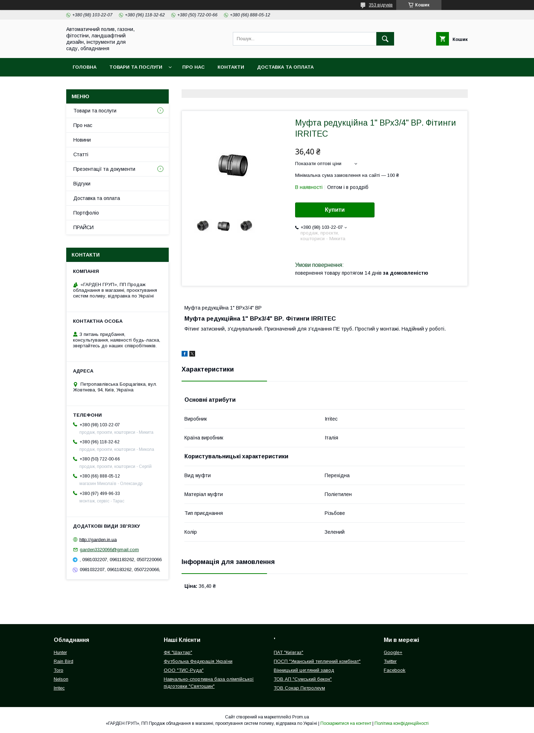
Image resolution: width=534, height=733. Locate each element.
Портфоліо (86, 213)
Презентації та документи (104, 169)
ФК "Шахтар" (178, 652)
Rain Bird (63, 661)
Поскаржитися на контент (345, 723)
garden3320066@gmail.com (109, 549)
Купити (335, 210)
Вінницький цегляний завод (304, 670)
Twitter (390, 661)
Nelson (61, 679)
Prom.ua (300, 716)
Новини (82, 140)
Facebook (394, 670)
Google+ (393, 652)
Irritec (59, 688)
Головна (84, 67)
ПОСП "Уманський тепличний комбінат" (317, 661)
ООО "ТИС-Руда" (184, 670)
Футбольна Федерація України (198, 661)
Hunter (60, 652)
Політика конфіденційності (402, 723)
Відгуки (81, 183)
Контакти (231, 67)
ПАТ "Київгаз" (288, 652)
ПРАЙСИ (83, 227)
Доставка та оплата (285, 67)
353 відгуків (381, 4)
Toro (58, 670)
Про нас (193, 67)
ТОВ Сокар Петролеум (299, 688)
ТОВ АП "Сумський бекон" (303, 679)
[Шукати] (385, 39)
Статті (80, 154)
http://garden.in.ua (98, 539)
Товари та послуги (135, 67)
